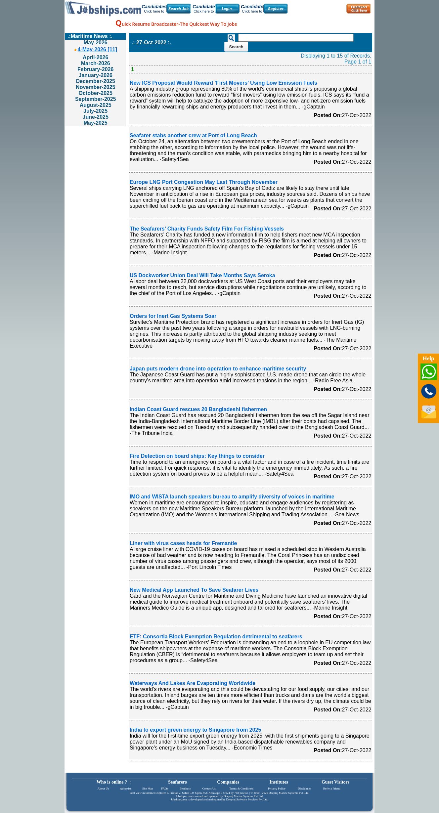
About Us (103, 788)
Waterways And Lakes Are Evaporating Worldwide (192, 683)
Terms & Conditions (241, 788)
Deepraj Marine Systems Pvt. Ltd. (289, 792)
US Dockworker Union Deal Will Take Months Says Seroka (202, 275)
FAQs (164, 788)
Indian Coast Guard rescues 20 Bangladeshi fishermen (198, 409)
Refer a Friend (331, 788)
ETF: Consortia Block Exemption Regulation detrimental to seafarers (216, 636)
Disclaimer (304, 788)
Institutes (279, 782)
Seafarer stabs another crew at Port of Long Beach (193, 135)
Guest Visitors (335, 782)
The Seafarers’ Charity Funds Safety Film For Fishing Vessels (207, 229)
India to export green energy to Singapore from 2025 (195, 730)
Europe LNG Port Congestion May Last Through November (204, 182)
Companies (228, 782)
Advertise (125, 788)
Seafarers (177, 782)
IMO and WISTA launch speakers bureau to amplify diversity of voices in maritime (232, 496)
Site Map (147, 788)
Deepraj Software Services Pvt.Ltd (247, 799)
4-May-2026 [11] (97, 49)
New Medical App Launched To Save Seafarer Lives (194, 590)
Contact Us (209, 788)
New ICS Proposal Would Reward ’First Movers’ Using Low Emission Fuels (223, 83)
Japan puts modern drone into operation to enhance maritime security (218, 368)
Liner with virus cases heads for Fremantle (183, 543)
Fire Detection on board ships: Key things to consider (197, 456)
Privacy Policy (276, 788)
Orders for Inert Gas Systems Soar (173, 316)
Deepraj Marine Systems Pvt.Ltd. (243, 796)
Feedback (185, 788)
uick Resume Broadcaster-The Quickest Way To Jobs (176, 24)
